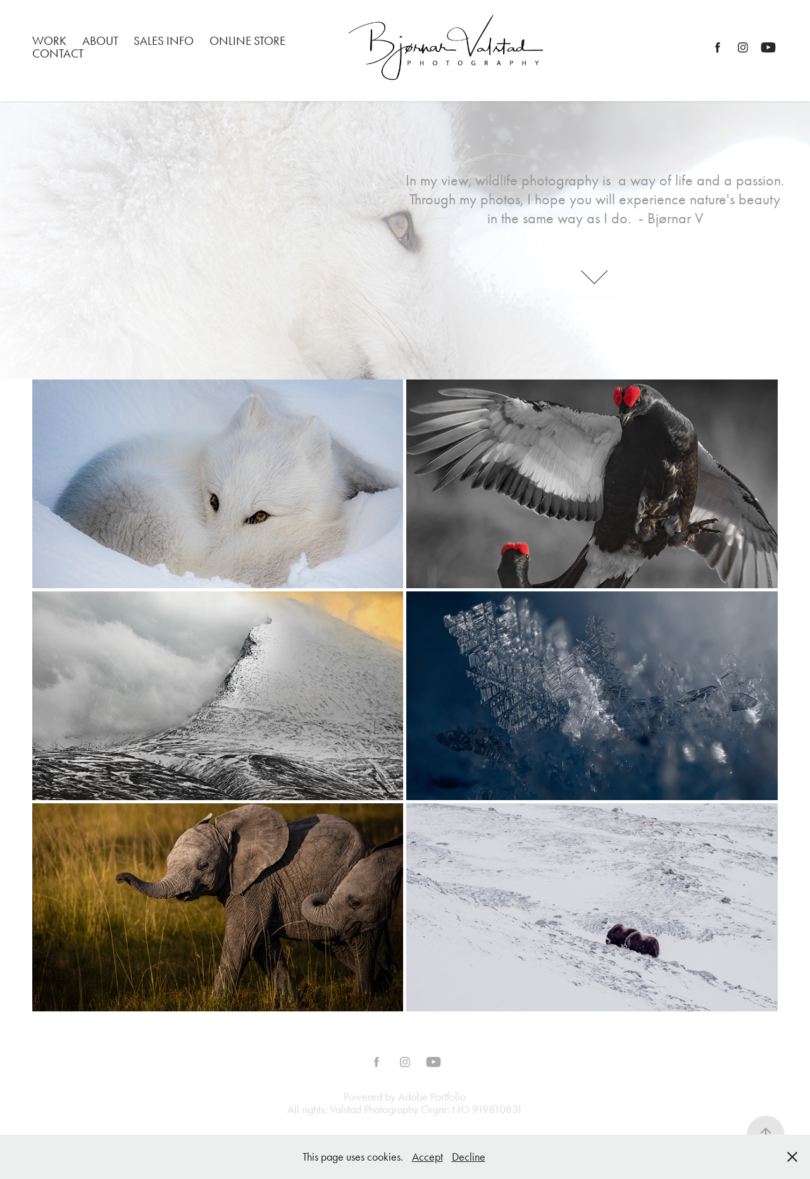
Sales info (164, 41)
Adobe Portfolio (432, 1097)
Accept (427, 1157)
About (100, 41)
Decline (468, 1157)
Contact (58, 53)
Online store (247, 41)
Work (49, 41)
